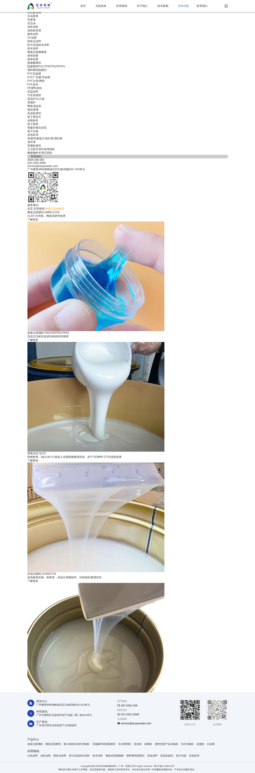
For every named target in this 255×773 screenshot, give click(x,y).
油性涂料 (32, 26)
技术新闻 (162, 5)
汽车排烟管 (34, 95)
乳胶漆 (31, 19)
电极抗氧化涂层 (37, 127)
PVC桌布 (33, 84)
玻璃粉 (148, 743)
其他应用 (32, 134)
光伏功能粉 (187, 743)
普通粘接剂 (34, 145)
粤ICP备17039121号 (164, 766)
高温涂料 (32, 91)
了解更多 (32, 219)
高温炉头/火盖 (36, 98)
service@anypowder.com (136, 723)
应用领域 (121, 5)
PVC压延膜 (34, 73)
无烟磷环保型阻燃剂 (103, 743)
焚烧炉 (31, 102)
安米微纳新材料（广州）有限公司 (117, 766)
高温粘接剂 (34, 113)
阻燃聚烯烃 (34, 62)
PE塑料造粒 (34, 88)
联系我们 (202, 5)
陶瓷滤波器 (34, 106)
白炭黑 (211, 743)
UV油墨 (32, 37)
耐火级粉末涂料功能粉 (76, 743)
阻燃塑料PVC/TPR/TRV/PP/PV (46, 66)
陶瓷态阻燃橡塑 (37, 52)
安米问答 (183, 5)
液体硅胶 (32, 55)
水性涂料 (32, 755)
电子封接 (32, 131)
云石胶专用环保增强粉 (41, 149)
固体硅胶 (32, 59)
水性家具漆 (34, 12)
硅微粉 (200, 743)
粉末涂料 (32, 48)
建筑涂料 (32, 34)
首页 (83, 5)
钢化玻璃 (32, 109)
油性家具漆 (34, 30)
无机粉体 (100, 5)
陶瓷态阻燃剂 (53, 743)
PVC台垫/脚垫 (36, 80)
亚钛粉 (138, 743)
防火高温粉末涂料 (38, 44)
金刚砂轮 (32, 120)
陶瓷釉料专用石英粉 (39, 152)
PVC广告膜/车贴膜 (38, 77)
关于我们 (142, 5)
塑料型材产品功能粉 (166, 743)
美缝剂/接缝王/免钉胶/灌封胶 (45, 138)
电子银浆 (32, 124)
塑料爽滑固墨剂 (37, 70)
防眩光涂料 (34, 41)
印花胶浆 (32, 16)
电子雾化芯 (34, 116)
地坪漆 (31, 142)
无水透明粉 (124, 743)
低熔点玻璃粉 (35, 743)
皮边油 (31, 23)
